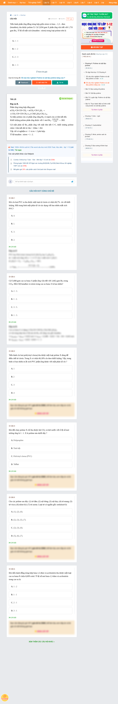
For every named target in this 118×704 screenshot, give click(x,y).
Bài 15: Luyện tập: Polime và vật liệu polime (98, 99)
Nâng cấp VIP (42, 428)
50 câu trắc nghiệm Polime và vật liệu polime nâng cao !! (43, 78)
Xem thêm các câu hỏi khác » (41, 657)
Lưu (69, 19)
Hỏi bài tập (97, 47)
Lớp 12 (16, 15)
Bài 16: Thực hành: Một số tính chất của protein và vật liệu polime (98, 105)
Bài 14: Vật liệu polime (93, 93)
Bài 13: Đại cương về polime (95, 89)
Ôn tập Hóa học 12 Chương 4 (96, 72)
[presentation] (44, 110)
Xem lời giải (41, 72)
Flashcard (23, 82)
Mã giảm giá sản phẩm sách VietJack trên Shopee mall (34, 169)
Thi (41, 82)
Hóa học (23, 15)
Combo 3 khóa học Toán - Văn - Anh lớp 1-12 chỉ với (34, 160)
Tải (60, 82)
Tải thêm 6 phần (97, 155)
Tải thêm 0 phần (97, 110)
